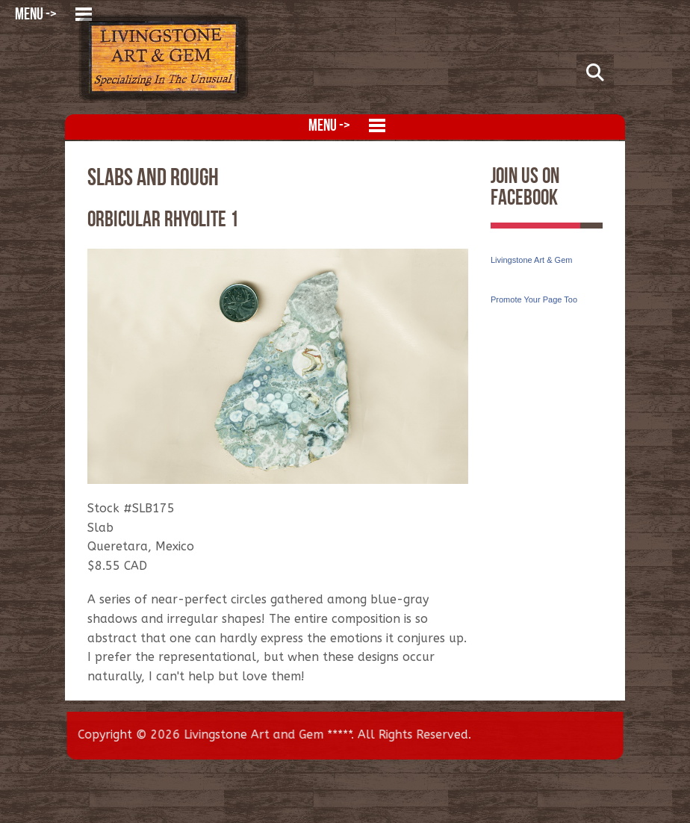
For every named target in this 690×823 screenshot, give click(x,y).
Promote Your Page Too (534, 299)
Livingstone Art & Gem (531, 259)
